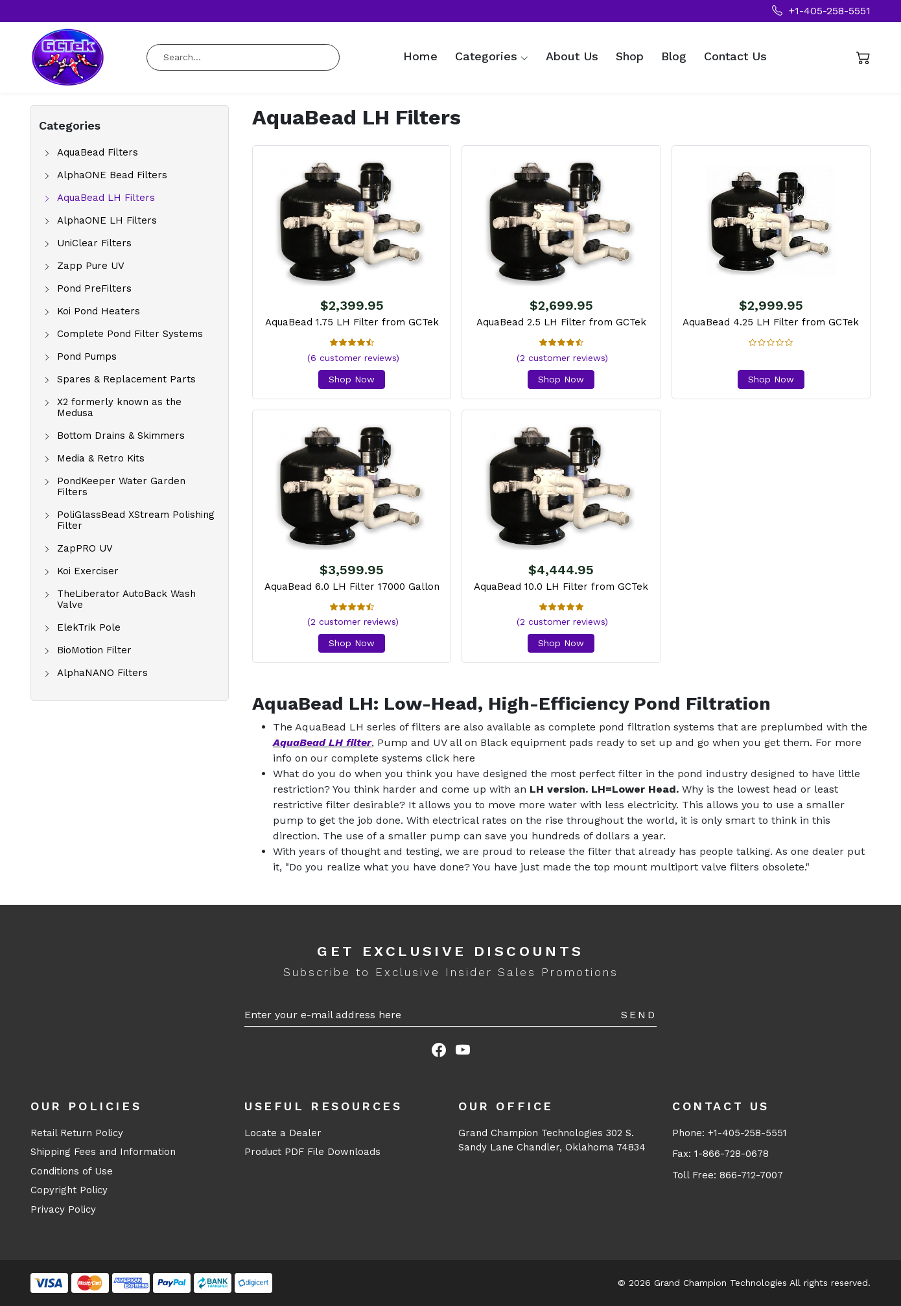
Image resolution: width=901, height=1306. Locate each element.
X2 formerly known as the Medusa (119, 408)
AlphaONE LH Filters (107, 220)
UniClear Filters (94, 243)
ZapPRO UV (85, 548)
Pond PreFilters (94, 288)
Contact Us (735, 56)
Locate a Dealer (283, 1133)
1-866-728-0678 (731, 1154)
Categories (486, 56)
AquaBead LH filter (322, 742)
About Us (572, 56)
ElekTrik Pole (89, 627)
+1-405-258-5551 (821, 11)
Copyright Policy (69, 1190)
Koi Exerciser (88, 571)
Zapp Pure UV (90, 266)
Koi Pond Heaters (98, 311)
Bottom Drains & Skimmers (121, 435)
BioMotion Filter (94, 650)
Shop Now (352, 379)
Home (420, 56)
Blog (673, 56)
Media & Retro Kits (101, 458)
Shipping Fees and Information (103, 1152)
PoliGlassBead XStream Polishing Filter (136, 520)
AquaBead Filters (97, 152)
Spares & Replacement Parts (126, 379)
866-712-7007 (751, 1175)
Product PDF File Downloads (312, 1152)
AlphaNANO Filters (102, 673)
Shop (630, 56)
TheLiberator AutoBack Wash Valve (126, 600)
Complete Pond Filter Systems (130, 334)
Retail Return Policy (76, 1133)
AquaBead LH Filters (106, 198)
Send (639, 1015)
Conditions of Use (71, 1171)
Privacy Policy (63, 1209)
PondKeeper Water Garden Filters (121, 487)
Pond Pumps (87, 356)
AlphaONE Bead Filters (112, 175)
